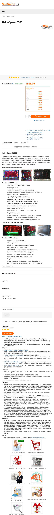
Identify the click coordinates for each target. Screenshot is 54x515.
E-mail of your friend (8, 273)
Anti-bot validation (7, 309)
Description (7, 143)
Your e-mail (5, 288)
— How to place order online (34, 132)
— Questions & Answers (33, 140)
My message (6, 296)
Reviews (24, 142)
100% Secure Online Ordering (13, 362)
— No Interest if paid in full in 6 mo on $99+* (38, 130)
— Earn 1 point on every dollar (34, 138)
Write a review (30, 77)
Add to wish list (38, 120)
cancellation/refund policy (38, 437)
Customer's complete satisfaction (13, 355)
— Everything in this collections (35, 134)
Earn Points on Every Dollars (12, 365)
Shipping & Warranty (22, 146)
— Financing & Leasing (32, 136)
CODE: (38, 77)
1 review (22, 77)
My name (5, 281)
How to (34, 146)
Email (16, 143)
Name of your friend (8, 266)
